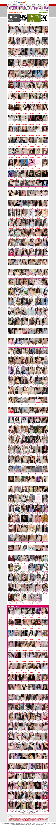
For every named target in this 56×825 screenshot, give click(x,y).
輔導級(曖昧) (20, 9)
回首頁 (9, 4)
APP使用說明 (41, 12)
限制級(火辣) (15, 9)
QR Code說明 (46, 12)
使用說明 (33, 4)
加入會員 (27, 4)
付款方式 (39, 4)
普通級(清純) (26, 9)
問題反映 (45, 4)
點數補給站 (15, 4)
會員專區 (21, 4)
